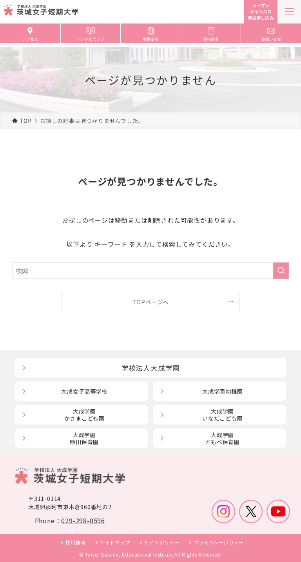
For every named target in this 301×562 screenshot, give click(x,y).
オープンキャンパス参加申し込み (261, 11)
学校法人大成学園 (150, 368)
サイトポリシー (162, 542)
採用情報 (75, 542)
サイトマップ (115, 542)
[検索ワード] (150, 270)
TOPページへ (150, 302)
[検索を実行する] (281, 270)
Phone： (70, 520)
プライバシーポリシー (219, 542)
